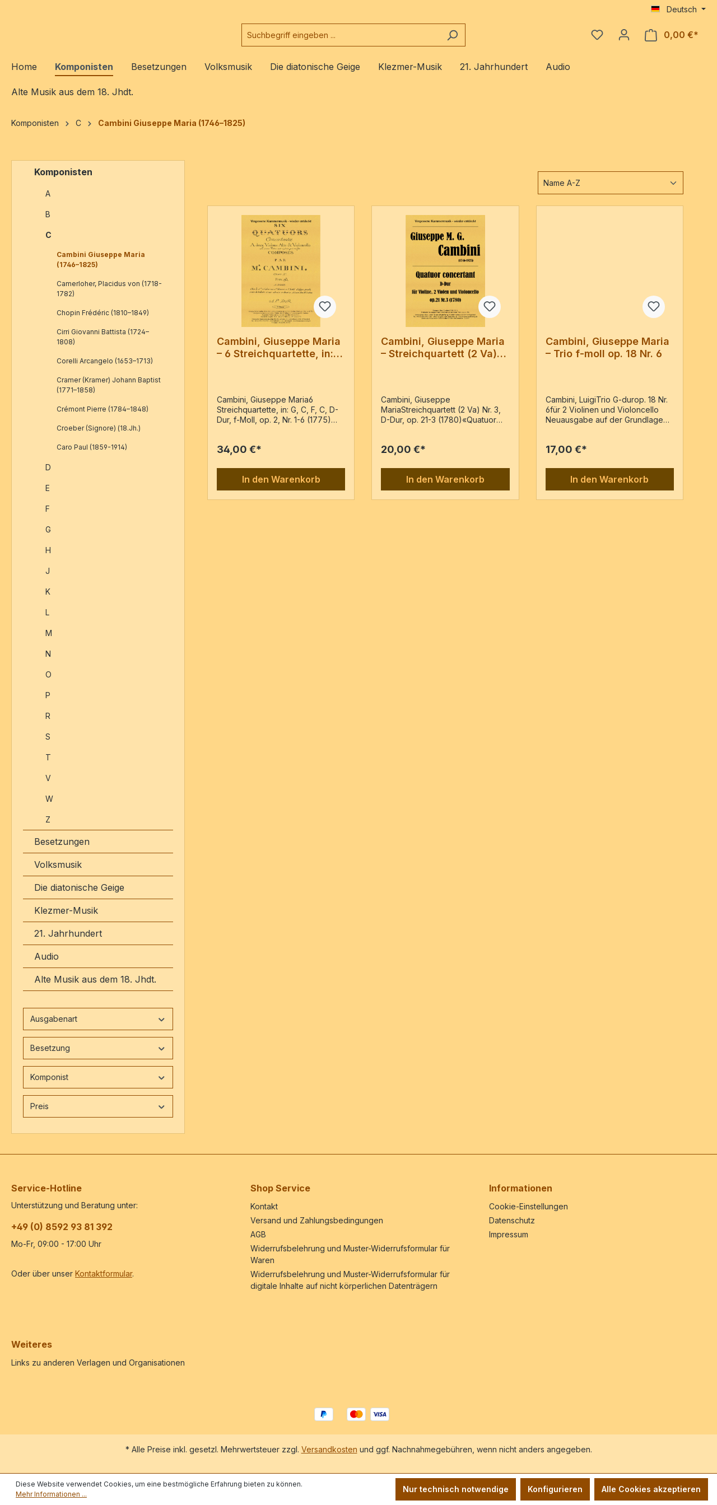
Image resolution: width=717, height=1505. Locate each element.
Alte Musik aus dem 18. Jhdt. (95, 988)
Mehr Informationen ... (51, 1494)
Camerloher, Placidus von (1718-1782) (109, 297)
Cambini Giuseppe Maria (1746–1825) (101, 268)
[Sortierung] (610, 191)
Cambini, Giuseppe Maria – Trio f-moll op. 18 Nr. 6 (607, 356)
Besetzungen (62, 850)
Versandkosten (329, 1449)
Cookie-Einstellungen (528, 1206)
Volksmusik (58, 873)
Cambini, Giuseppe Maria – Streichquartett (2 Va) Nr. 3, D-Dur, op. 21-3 (443, 356)
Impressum (508, 1234)
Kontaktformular (103, 1273)
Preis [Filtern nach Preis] (98, 1115)
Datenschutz (512, 1220)
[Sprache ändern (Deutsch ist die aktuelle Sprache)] (678, 9)
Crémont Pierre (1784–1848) (102, 418)
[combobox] (368, 39)
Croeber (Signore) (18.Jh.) (99, 437)
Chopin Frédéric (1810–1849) (103, 321)
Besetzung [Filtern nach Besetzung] (98, 1057)
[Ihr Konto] (624, 39)
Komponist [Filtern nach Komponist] (98, 1086)
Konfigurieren (555, 1489)
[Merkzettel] (597, 39)
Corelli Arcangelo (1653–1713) (105, 370)
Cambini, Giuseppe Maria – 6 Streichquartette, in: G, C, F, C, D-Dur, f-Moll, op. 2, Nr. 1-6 (279, 356)
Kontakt (264, 1206)
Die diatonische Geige (79, 896)
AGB (258, 1234)
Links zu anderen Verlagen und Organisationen (98, 1362)
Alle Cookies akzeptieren (651, 1489)
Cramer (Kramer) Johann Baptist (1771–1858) (109, 394)
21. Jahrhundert (68, 942)
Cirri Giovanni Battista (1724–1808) (103, 345)
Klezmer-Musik (66, 919)
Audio (46, 965)
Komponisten (63, 180)
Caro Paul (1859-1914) (92, 456)
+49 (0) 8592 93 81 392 (62, 1226)
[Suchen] (480, 39)
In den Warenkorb (281, 488)
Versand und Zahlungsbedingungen (316, 1220)
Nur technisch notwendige (456, 1489)
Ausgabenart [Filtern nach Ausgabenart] (98, 1027)
